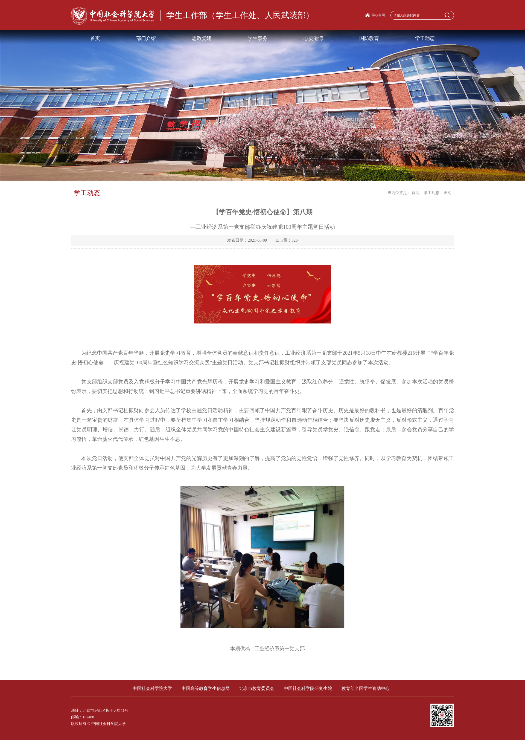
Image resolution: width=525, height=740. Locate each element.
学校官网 (378, 15)
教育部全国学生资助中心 (363, 688)
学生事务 (257, 38)
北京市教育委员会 (254, 688)
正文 (447, 193)
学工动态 (425, 38)
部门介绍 (146, 38)
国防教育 (369, 38)
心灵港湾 (313, 38)
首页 (95, 38)
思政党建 (202, 38)
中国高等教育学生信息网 (203, 688)
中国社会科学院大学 (152, 688)
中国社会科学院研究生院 (305, 688)
